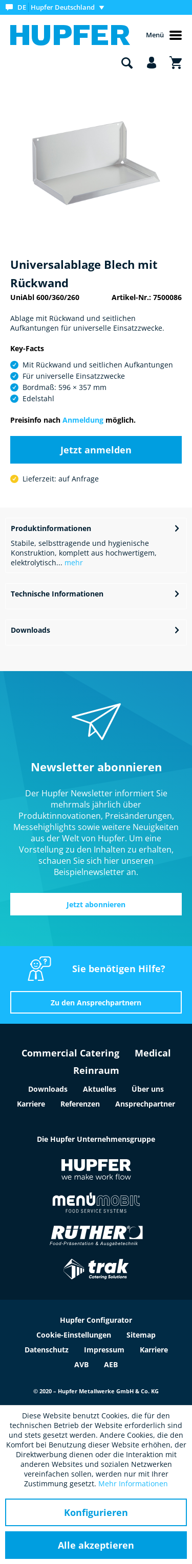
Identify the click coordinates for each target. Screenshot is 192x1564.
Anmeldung (82, 420)
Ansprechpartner (145, 1104)
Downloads (30, 630)
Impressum (104, 1349)
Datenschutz (47, 1349)
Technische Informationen (57, 594)
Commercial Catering (70, 1053)
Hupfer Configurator (96, 1320)
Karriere (31, 1104)
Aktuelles (99, 1089)
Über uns (148, 1089)
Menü (164, 35)
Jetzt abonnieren (96, 904)
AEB (111, 1364)
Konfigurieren (96, 1512)
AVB (81, 1364)
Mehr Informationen (133, 1483)
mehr (72, 562)
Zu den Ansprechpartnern (96, 1002)
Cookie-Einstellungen (73, 1335)
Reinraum (96, 1070)
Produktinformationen (51, 528)
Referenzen (80, 1104)
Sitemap (141, 1335)
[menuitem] (57, 7)
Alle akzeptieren (96, 1545)
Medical (153, 1053)
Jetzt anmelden (96, 450)
